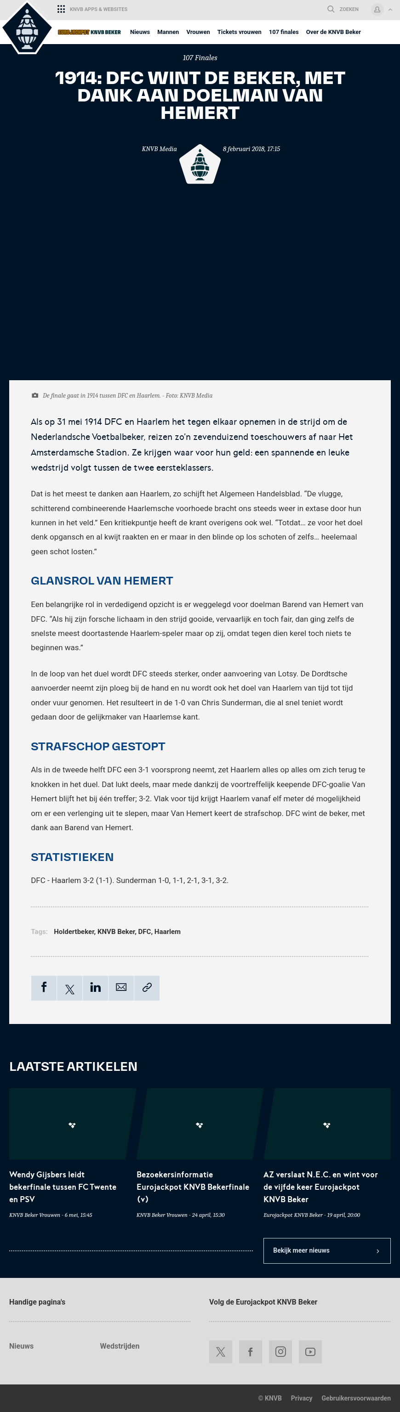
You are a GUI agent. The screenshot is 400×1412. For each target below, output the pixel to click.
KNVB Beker (116, 932)
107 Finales (200, 57)
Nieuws (21, 1346)
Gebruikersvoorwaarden (356, 1398)
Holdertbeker (74, 932)
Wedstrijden (120, 1346)
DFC (144, 932)
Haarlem (167, 932)
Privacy (302, 1398)
